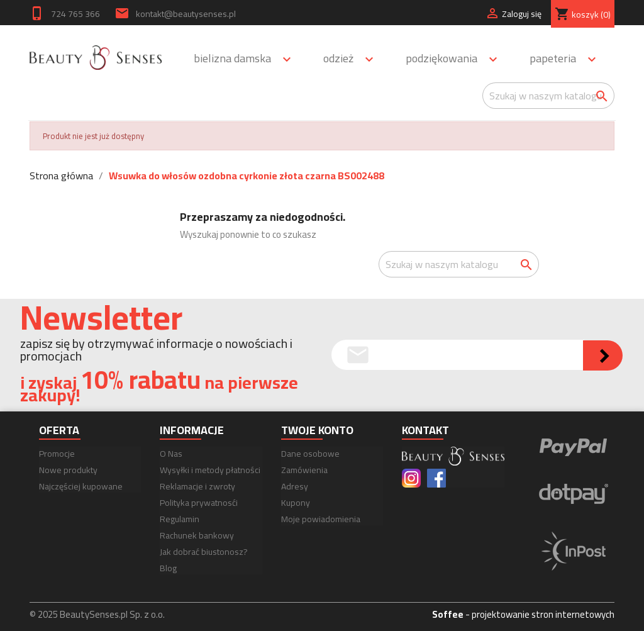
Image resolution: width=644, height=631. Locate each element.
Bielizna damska (248, 59)
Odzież (354, 59)
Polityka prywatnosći (199, 502)
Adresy (294, 486)
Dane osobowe (310, 453)
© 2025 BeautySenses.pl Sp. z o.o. (97, 614)
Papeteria (569, 59)
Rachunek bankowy (197, 535)
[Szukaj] (548, 95)
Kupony (295, 502)
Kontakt (425, 430)
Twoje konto (317, 430)
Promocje (57, 453)
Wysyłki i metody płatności (210, 470)
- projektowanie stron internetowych (523, 614)
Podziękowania (457, 59)
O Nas (171, 453)
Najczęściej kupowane (81, 486)
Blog (168, 568)
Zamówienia (304, 470)
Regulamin (179, 519)
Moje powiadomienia (320, 519)
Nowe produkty (68, 470)
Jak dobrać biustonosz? (204, 552)
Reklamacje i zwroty (197, 486)
